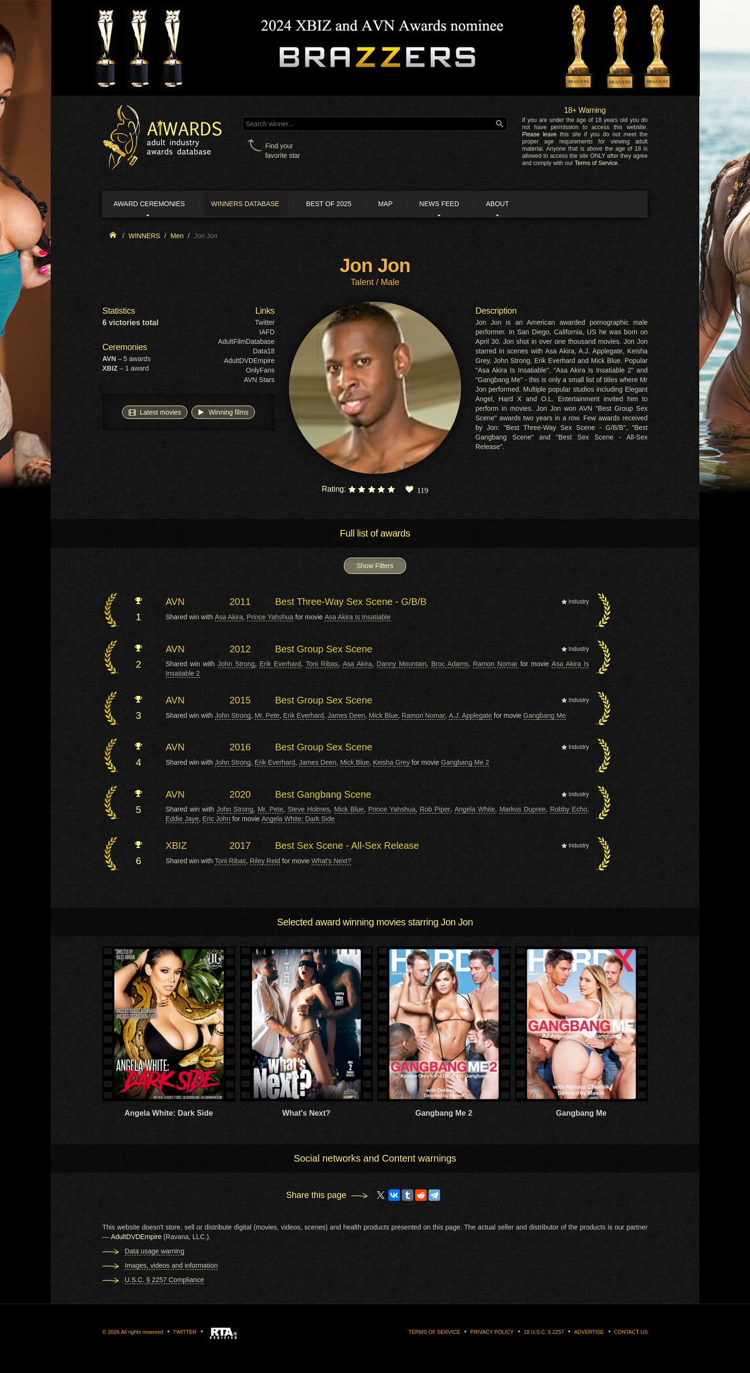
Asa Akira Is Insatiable (358, 618)
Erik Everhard (280, 665)
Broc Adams (449, 665)
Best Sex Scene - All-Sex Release (347, 847)
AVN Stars (259, 381)
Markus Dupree (522, 810)
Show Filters (374, 567)
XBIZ (176, 847)
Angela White (474, 810)
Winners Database (257, 205)
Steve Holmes (308, 810)
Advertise (589, 1333)
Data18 (264, 353)
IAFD (267, 334)
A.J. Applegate (470, 717)
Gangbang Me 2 (465, 764)
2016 (240, 749)
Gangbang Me (544, 717)
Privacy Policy (492, 1333)
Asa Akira (229, 618)
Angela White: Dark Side (298, 820)
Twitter (265, 324)
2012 (240, 650)
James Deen (346, 717)
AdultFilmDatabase (246, 343)
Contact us (631, 1333)
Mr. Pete (266, 717)
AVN (175, 603)
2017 (240, 847)
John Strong (236, 665)
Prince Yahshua (270, 618)
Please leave (539, 134)
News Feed (470, 205)
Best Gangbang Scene (323, 796)
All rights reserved (142, 1333)
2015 (240, 701)
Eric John (216, 820)
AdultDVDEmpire (249, 362)
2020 (240, 796)
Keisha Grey (391, 764)
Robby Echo (568, 810)
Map (410, 205)
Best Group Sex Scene (323, 650)
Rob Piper (435, 810)
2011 (240, 603)
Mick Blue (383, 717)
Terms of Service (596, 163)
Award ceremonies (154, 205)
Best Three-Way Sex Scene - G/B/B (351, 603)
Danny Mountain (402, 665)
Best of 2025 (347, 205)
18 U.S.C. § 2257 (544, 1333)
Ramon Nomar (495, 665)
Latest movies (154, 413)
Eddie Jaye (182, 820)
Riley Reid (265, 862)
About (534, 205)
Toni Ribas (322, 665)
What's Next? (331, 862)
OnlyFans (260, 372)
